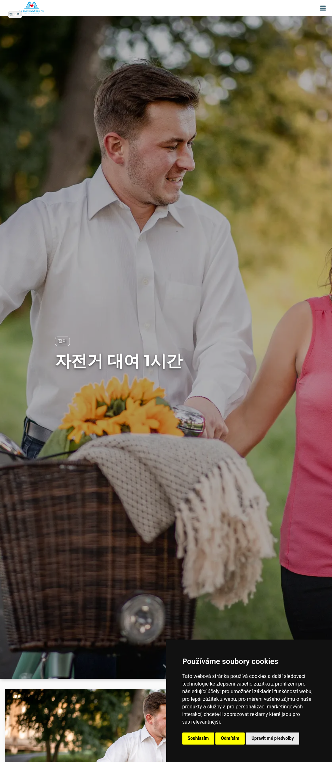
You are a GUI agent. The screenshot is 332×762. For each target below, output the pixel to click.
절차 (62, 341)
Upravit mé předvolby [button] (272, 738)
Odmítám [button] (230, 738)
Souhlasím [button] (198, 738)
